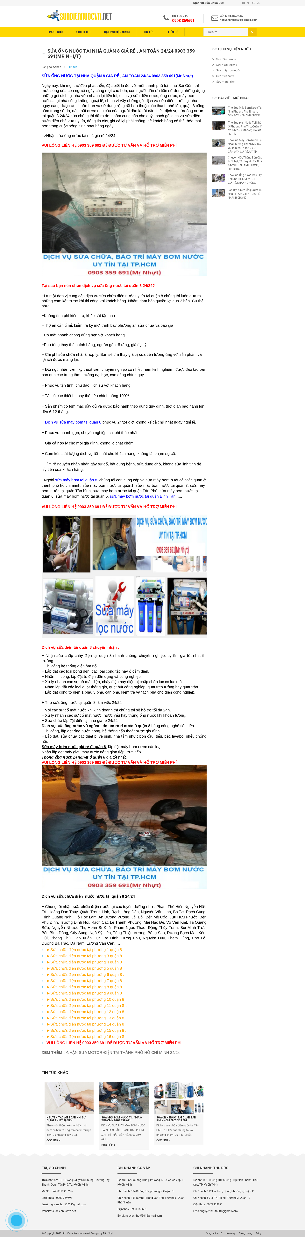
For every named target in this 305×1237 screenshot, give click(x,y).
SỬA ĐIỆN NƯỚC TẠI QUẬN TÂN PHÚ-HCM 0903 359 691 (176, 1119)
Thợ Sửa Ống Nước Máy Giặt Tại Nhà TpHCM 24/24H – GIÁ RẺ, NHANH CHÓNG (245, 178)
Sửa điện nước (225, 76)
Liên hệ (173, 32)
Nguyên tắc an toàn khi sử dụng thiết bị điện (65, 1119)
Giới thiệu (83, 32)
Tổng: (259, 1233)
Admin (57, 66)
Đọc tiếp (53, 1140)
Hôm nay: (231, 1233)
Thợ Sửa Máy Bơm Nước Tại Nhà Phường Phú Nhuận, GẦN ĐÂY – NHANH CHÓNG (245, 111)
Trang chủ (55, 32)
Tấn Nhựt (108, 1233)
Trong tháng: (246, 1233)
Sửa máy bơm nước (228, 70)
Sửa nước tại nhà (226, 64)
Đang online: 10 (214, 1233)
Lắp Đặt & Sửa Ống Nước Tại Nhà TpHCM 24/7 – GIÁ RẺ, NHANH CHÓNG (245, 193)
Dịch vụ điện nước (117, 32)
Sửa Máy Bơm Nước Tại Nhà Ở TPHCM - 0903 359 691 (121, 1119)
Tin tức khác (55, 1072)
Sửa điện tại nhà (226, 59)
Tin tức (148, 32)
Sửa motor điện (225, 81)
